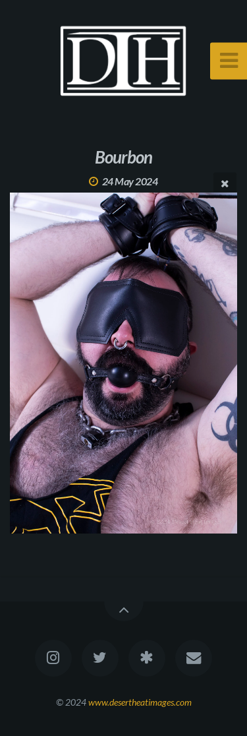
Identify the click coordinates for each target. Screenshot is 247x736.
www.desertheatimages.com (140, 702)
